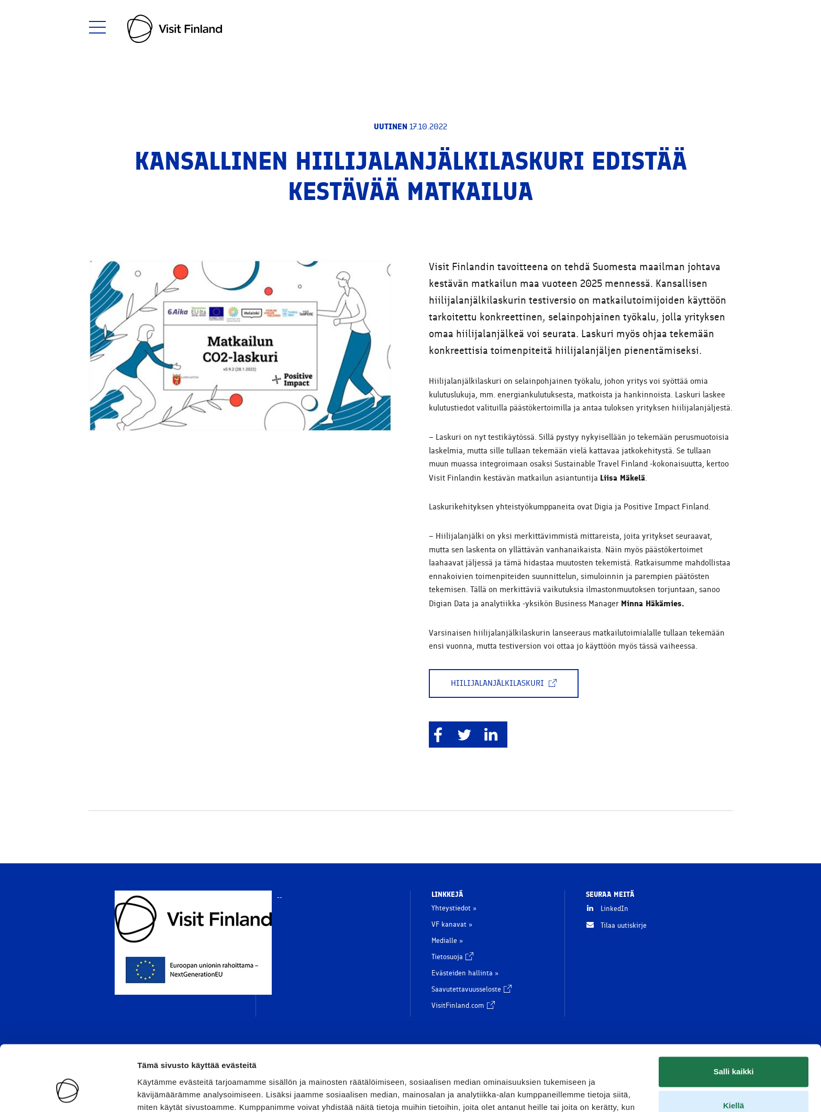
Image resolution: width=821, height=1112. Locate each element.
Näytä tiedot (160, 1091)
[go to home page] (174, 29)
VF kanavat (449, 924)
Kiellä (733, 1048)
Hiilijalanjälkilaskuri (504, 683)
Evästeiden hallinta (462, 973)
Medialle (444, 940)
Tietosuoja (452, 956)
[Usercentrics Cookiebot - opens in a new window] (68, 1091)
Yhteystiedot (451, 908)
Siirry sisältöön (13, 0)
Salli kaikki (734, 1014)
